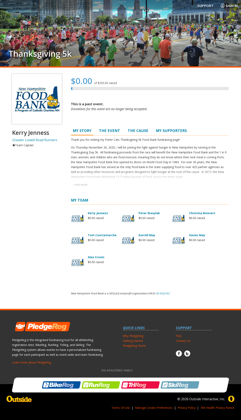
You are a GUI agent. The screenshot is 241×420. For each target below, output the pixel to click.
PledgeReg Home (134, 346)
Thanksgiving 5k (40, 53)
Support (205, 6)
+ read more (80, 184)
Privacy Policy (187, 408)
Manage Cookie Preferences (154, 408)
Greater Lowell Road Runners (34, 140)
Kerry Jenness (98, 213)
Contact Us (183, 341)
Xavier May (197, 235)
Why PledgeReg (133, 336)
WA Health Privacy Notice (217, 408)
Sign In (229, 5)
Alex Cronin (96, 257)
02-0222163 (163, 293)
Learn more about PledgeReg (31, 362)
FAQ (179, 336)
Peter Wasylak (149, 213)
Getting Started (133, 341)
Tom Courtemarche (102, 235)
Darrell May (147, 235)
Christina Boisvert (202, 213)
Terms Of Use (120, 408)
